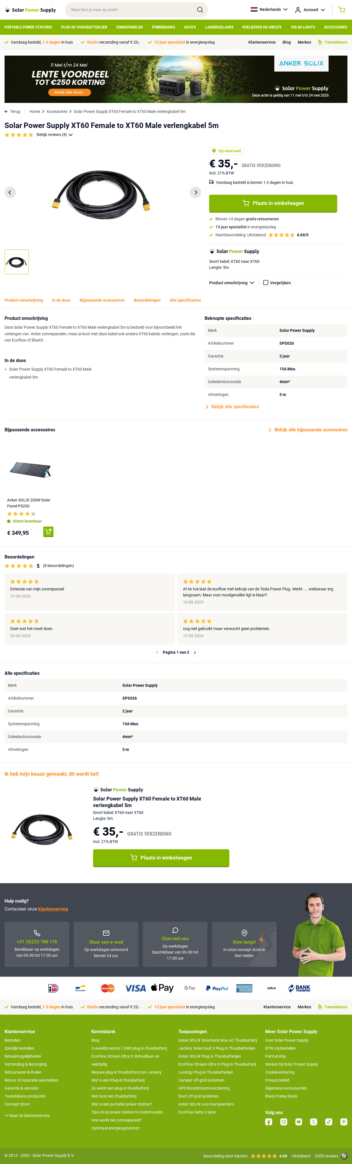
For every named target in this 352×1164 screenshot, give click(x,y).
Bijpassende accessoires (102, 300)
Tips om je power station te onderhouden (127, 1112)
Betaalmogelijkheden (23, 1056)
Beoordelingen (147, 300)
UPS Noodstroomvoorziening (204, 1088)
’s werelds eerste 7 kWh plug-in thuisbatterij (129, 1048)
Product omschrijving (234, 283)
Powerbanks (163, 27)
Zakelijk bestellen (19, 1048)
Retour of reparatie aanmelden (31, 1080)
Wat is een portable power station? (121, 1104)
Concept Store (17, 1104)
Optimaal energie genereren (115, 1128)
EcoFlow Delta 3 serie (197, 1112)
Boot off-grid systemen (198, 1096)
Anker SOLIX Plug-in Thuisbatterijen (209, 1056)
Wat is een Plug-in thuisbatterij (118, 1080)
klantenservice (53, 909)
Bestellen (12, 1040)
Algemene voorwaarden (286, 1088)
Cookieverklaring (280, 1072)
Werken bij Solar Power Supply (291, 1064)
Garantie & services (21, 1088)
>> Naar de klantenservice (27, 1115)
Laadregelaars (219, 27)
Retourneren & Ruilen (23, 1072)
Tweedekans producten (25, 1096)
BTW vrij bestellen (280, 1048)
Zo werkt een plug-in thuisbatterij (120, 1088)
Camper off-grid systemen (201, 1080)
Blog (287, 42)
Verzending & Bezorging (26, 1064)
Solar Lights (303, 27)
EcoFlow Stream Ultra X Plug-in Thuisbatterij (217, 1064)
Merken (304, 42)
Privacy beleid (277, 1080)
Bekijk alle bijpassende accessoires (308, 429)
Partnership (275, 1056)
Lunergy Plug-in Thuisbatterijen (205, 1072)
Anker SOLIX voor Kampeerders (206, 1104)
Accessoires (335, 27)
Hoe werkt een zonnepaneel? (116, 1120)
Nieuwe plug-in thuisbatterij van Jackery (126, 1072)
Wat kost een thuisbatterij (113, 1096)
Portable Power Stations (28, 27)
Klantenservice (262, 42)
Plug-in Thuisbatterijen (84, 27)
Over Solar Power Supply (286, 1040)
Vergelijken (280, 283)
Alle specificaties (185, 300)
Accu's (190, 27)
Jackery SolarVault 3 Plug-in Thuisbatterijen (216, 1048)
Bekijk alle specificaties (232, 406)
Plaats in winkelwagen (273, 203)
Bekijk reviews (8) (55, 134)
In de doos (61, 300)
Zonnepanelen (129, 27)
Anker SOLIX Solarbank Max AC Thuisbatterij (217, 1040)
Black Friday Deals (281, 1096)
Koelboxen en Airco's (262, 27)
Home (35, 111)
